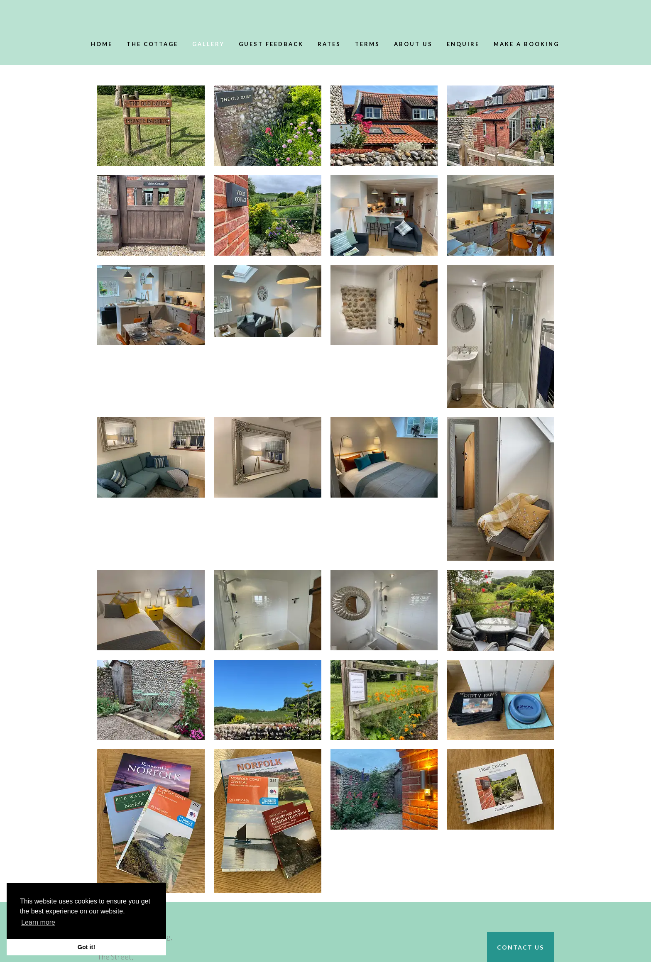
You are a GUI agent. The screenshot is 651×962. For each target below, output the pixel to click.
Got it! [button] (86, 947)
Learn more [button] (38, 922)
